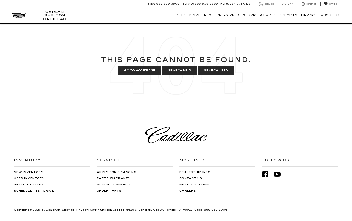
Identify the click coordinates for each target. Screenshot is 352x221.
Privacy (82, 209)
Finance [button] (309, 15)
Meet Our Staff (194, 184)
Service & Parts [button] (259, 15)
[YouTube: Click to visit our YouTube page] (279, 174)
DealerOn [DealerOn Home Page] (53, 209)
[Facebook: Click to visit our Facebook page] (267, 174)
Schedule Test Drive (34, 190)
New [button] (208, 15)
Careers (187, 190)
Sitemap (68, 209)
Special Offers (29, 184)
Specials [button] (288, 15)
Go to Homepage (139, 70)
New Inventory (28, 172)
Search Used (216, 70)
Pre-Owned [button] (228, 15)
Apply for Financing (116, 172)
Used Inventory (29, 178)
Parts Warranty (114, 178)
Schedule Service (114, 184)
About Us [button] (330, 15)
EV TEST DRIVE (187, 15)
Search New (179, 70)
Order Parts (109, 190)
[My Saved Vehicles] (330, 4)
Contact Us (190, 178)
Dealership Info (194, 172)
